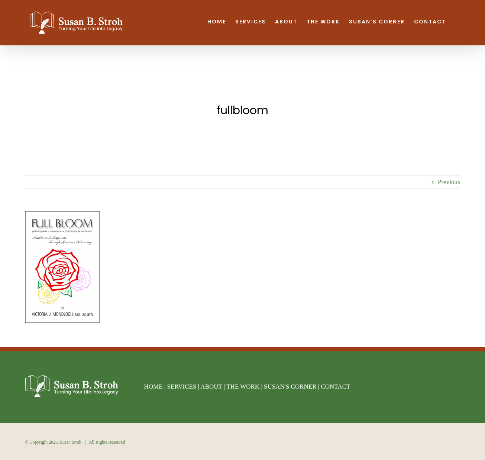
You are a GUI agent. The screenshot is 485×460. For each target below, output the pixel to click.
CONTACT (335, 386)
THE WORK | (245, 386)
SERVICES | (183, 386)
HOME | (155, 386)
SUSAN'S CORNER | (292, 386)
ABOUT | (213, 386)
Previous (449, 182)
